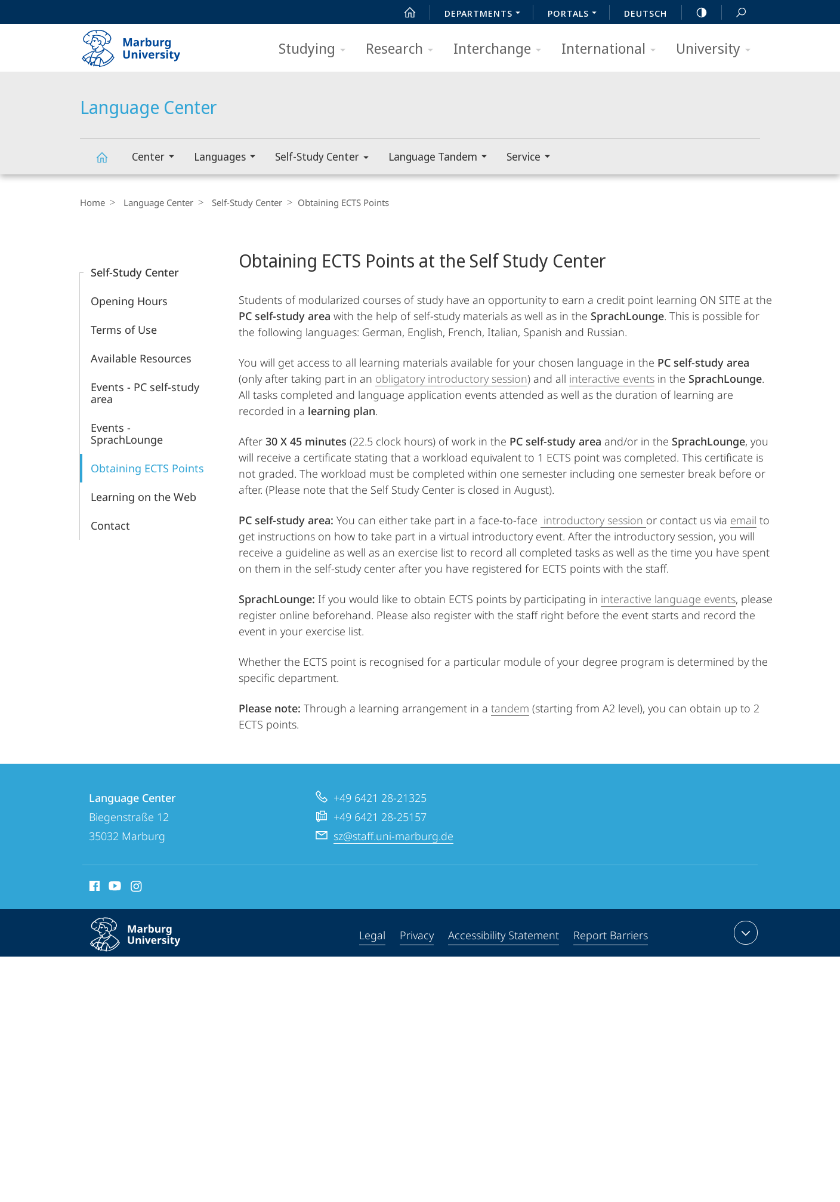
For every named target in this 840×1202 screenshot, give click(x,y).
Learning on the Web (143, 497)
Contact (110, 525)
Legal (372, 935)
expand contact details (744, 933)
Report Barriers (610, 935)
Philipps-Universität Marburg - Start (144, 44)
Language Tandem (441, 158)
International (612, 49)
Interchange (501, 49)
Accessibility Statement (503, 935)
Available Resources (141, 358)
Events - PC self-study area (145, 393)
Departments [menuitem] (485, 14)
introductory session (593, 520)
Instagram (136, 887)
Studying (316, 49)
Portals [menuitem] (575, 14)
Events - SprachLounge (127, 433)
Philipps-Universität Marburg (147, 944)
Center (157, 158)
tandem (510, 708)
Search (734, 13)
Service (532, 158)
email (743, 520)
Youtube (113, 887)
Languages (228, 158)
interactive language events (668, 599)
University (717, 49)
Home (92, 202)
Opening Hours (129, 301)
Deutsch (645, 13)
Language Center (108, 162)
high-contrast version (695, 12)
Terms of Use (124, 329)
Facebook (93, 887)
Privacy (417, 935)
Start (403, 12)
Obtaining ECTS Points (147, 468)
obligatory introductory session (451, 378)
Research (403, 49)
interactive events (611, 378)
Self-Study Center (325, 158)
